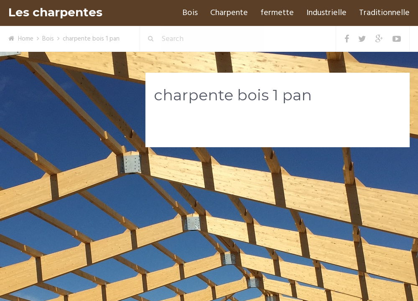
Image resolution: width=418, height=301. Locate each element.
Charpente (229, 13)
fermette (277, 13)
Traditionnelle (384, 13)
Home (25, 39)
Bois (190, 13)
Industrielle (326, 13)
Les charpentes (55, 12)
